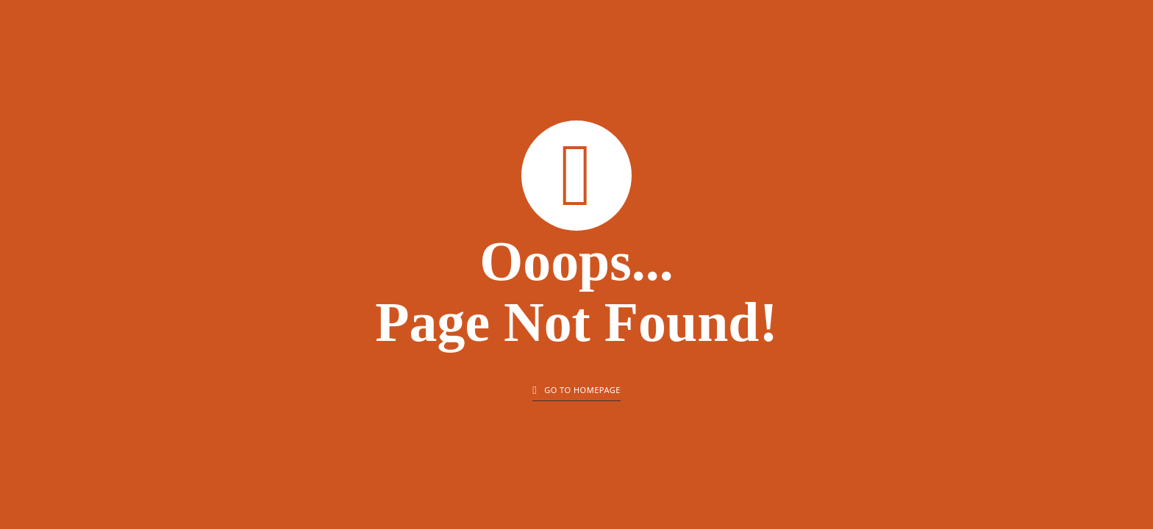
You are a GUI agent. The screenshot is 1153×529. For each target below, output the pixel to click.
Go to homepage (576, 390)
